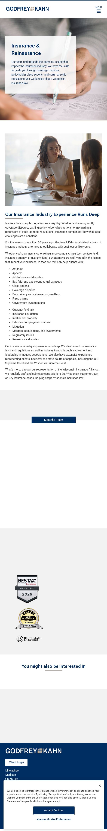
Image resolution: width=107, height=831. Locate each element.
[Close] (100, 786)
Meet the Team (53, 420)
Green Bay (11, 779)
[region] (54, 804)
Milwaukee (12, 770)
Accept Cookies (53, 810)
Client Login (16, 762)
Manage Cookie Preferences (53, 819)
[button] (98, 9)
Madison (10, 774)
